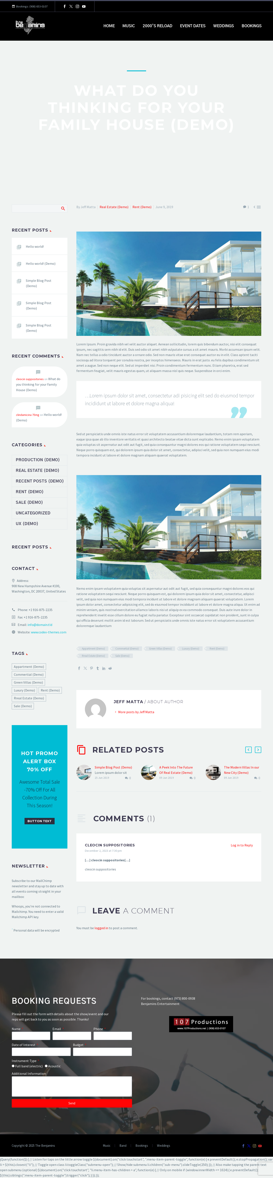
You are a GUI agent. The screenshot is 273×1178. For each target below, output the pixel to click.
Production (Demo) (38, 460)
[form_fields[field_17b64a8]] (41, 1052)
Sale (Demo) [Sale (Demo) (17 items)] (23, 706)
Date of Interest (24, 1045)
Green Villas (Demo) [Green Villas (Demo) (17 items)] (28, 682)
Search (62, 208)
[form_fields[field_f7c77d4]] (102, 1052)
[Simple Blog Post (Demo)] (85, 773)
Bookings (252, 26)
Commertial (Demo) (127, 648)
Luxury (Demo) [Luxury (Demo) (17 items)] (24, 690)
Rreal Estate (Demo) (93, 656)
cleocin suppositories (110, 845)
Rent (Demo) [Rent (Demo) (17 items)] (50, 690)
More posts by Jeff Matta (136, 712)
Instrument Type (24, 1061)
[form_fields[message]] (72, 1086)
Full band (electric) (29, 1066)
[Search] (39, 208)
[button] (248, 750)
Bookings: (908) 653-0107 (32, 6)
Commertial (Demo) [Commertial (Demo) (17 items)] (29, 674)
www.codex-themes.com (48, 632)
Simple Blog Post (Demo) (113, 767)
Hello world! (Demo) (40, 263)
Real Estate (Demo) (114, 207)
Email (57, 1029)
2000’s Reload (157, 26)
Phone (98, 1029)
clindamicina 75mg (27, 415)
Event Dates (193, 26)
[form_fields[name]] (31, 1036)
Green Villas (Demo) (160, 648)
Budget (78, 1045)
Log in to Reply (242, 845)
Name (16, 1029)
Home (109, 26)
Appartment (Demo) (93, 648)
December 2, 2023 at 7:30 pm (103, 851)
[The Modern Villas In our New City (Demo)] (215, 773)
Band (122, 1145)
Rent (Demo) (141, 207)
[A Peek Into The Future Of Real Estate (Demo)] (150, 773)
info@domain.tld (40, 625)
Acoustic (54, 1066)
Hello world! (35, 246)
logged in (101, 928)
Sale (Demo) (122, 656)
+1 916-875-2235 (40, 610)
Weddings (223, 26)
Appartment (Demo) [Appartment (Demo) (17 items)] (29, 666)
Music (128, 26)
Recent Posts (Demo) (40, 481)
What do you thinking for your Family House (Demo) (38, 384)
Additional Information (29, 1073)
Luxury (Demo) (190, 648)
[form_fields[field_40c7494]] (112, 1036)
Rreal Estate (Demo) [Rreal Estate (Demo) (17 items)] (29, 698)
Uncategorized (33, 513)
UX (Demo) (27, 524)
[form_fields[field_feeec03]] (13, 1066)
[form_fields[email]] (71, 1036)
